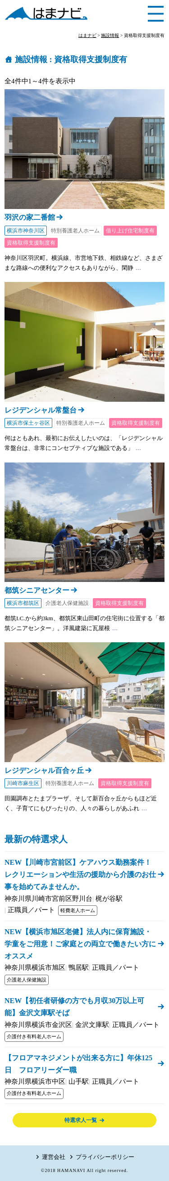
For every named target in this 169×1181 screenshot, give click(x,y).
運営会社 (53, 1157)
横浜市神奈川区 (26, 230)
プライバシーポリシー (105, 1157)
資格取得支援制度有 (31, 243)
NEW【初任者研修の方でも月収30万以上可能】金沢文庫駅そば (74, 1007)
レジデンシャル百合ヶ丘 (44, 770)
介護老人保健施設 (67, 603)
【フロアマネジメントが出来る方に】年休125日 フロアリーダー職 (78, 1064)
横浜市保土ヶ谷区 (28, 423)
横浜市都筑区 (23, 603)
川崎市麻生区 (23, 783)
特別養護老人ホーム (75, 230)
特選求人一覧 (80, 1120)
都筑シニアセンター (37, 590)
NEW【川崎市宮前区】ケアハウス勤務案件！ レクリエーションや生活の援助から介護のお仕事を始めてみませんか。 (82, 874)
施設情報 (31, 59)
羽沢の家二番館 (30, 217)
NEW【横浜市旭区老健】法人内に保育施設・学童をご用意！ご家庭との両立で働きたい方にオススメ (80, 944)
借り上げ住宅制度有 (130, 230)
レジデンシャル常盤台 (41, 410)
